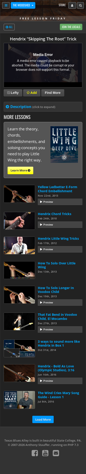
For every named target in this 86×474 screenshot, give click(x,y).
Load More (43, 419)
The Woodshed (22, 5)
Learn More (20, 170)
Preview (48, 201)
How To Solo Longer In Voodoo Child (56, 290)
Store (62, 5)
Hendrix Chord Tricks (54, 214)
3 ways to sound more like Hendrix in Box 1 (59, 343)
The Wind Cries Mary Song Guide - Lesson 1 (58, 395)
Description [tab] (32, 106)
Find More (53, 93)
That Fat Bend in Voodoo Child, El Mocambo (57, 316)
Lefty (13, 93)
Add (32, 93)
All (9, 27)
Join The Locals (71, 27)
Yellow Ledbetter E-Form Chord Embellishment (57, 189)
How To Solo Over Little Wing (56, 265)
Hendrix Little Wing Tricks (58, 238)
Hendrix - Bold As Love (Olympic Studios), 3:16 (56, 368)
